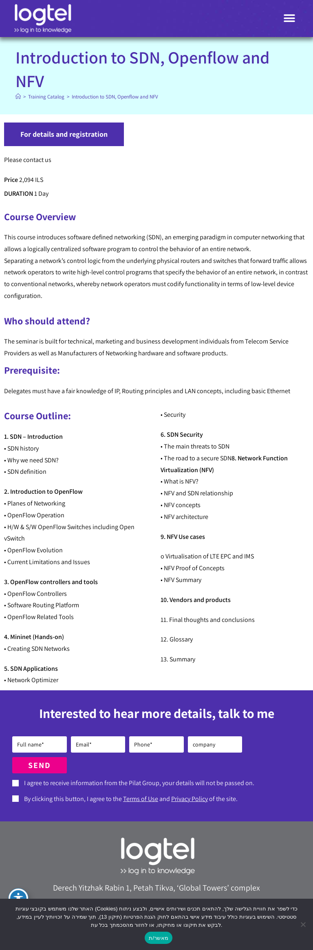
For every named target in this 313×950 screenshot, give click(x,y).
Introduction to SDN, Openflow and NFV (115, 96)
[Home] (18, 96)
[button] (289, 18)
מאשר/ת (158, 938)
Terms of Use (140, 799)
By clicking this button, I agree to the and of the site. (131, 799)
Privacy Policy (189, 799)
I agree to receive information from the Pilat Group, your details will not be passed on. (139, 783)
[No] (303, 924)
